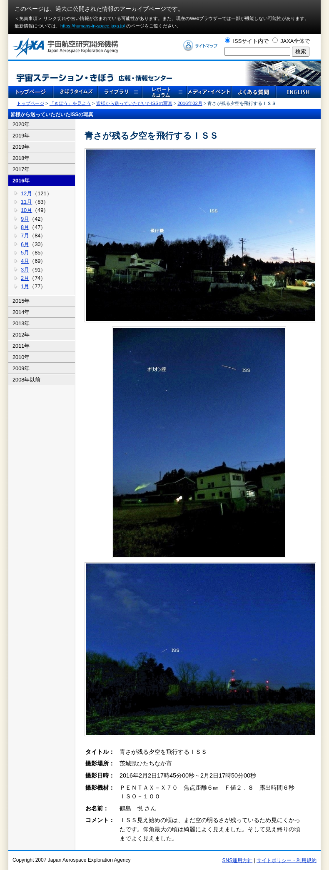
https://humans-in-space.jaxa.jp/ (92, 25)
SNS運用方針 (237, 860)
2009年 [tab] (21, 368)
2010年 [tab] (21, 357)
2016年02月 (189, 103)
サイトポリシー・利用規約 (287, 860)
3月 (25, 270)
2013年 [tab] (21, 323)
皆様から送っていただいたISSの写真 (134, 103)
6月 (25, 244)
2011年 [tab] (21, 346)
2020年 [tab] (21, 124)
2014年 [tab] (21, 312)
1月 (25, 286)
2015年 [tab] (21, 301)
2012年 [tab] (21, 335)
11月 (26, 202)
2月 (25, 278)
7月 (25, 235)
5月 (25, 252)
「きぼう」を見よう (70, 103)
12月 (26, 193)
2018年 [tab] (21, 158)
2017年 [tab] (21, 169)
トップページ (30, 103)
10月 (26, 210)
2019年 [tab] (21, 135)
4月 (25, 261)
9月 (25, 219)
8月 (25, 227)
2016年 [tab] (21, 180)
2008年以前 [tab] (26, 379)
